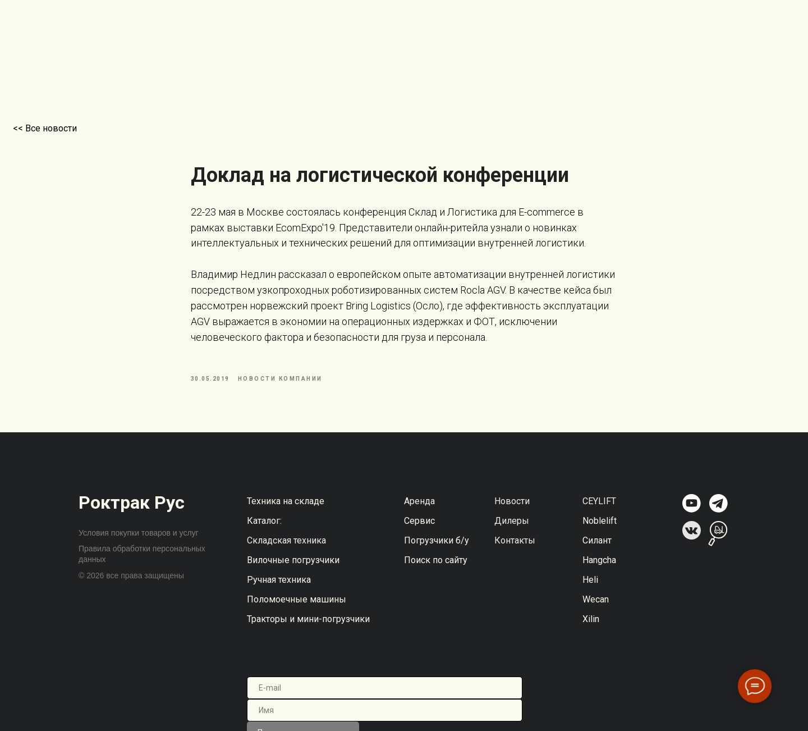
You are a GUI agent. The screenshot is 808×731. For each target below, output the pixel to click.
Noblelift (599, 528)
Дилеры (511, 528)
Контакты (514, 548)
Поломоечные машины (296, 607)
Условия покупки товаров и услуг (139, 540)
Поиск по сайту (435, 568)
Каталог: (264, 528)
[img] (691, 511)
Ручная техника (279, 587)
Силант (597, 548)
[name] (384, 718)
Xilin (590, 627)
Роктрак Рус (132, 510)
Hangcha (599, 568)
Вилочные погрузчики (293, 568)
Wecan (595, 607)
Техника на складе (285, 509)
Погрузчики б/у (436, 548)
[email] (384, 695)
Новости (512, 509)
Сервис (419, 528)
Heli (590, 587)
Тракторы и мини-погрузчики (308, 627)
